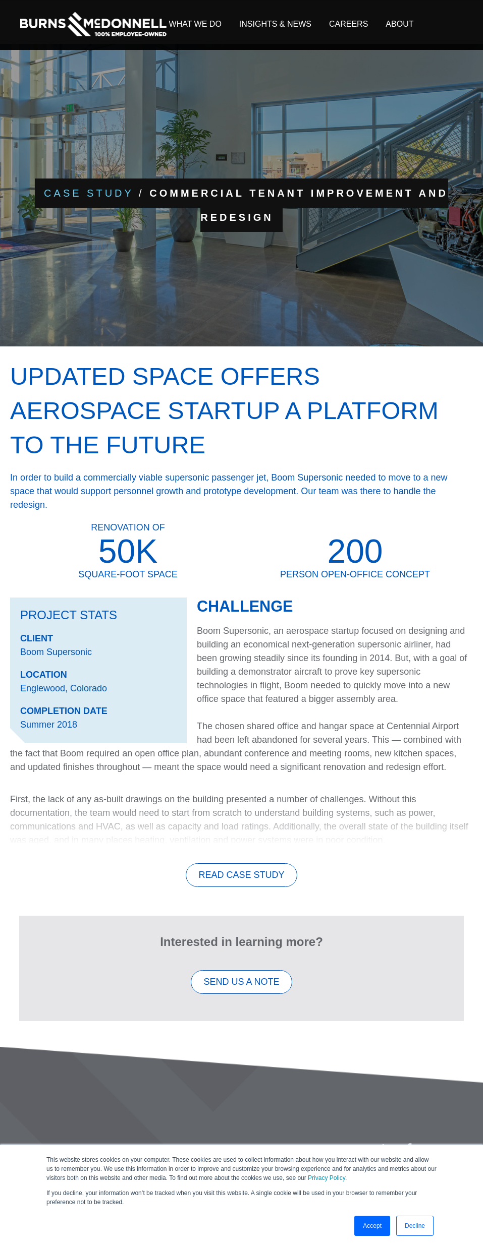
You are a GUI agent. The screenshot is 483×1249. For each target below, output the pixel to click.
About (399, 24)
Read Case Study (241, 880)
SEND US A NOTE (241, 987)
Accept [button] (372, 1225)
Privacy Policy (326, 1177)
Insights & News (275, 24)
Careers (348, 24)
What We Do (195, 24)
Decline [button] (415, 1225)
